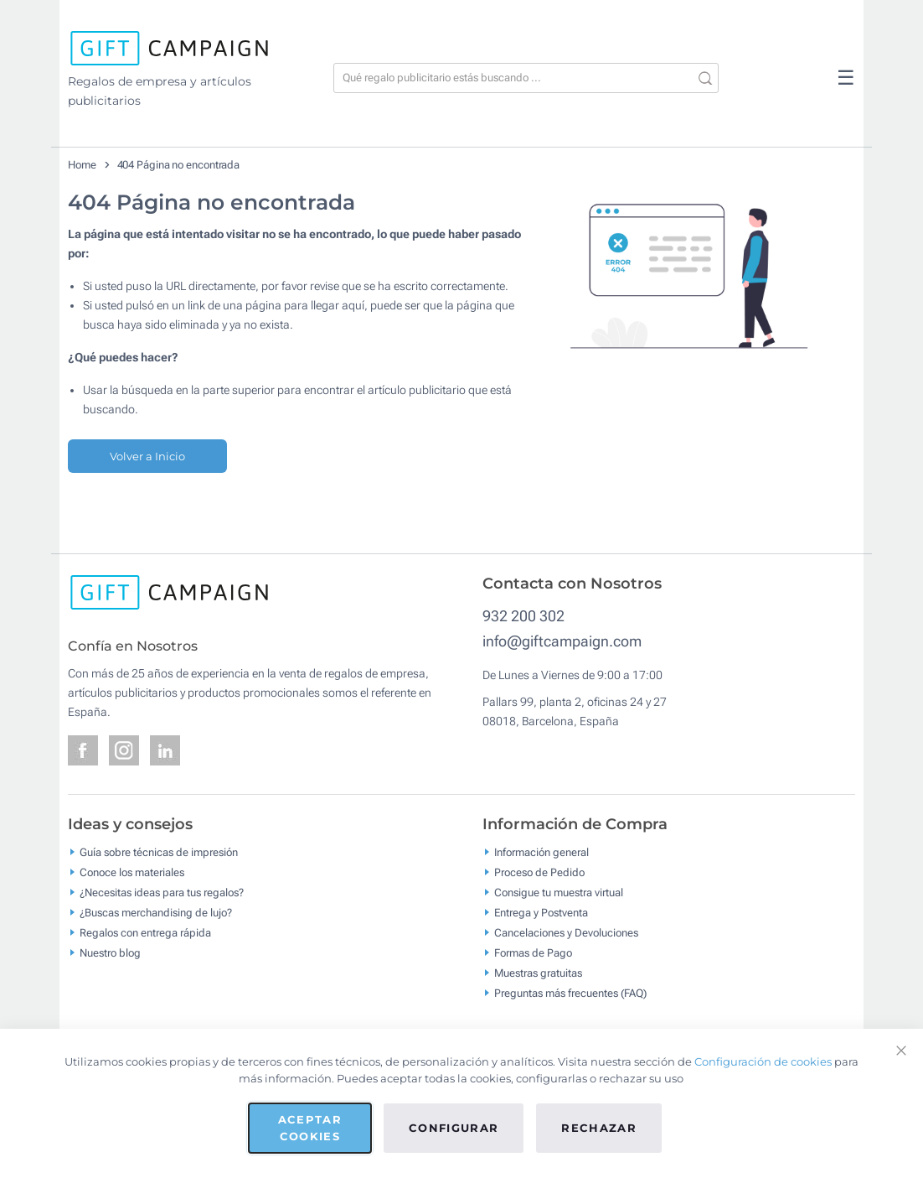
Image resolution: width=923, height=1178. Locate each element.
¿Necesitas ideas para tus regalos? (162, 892)
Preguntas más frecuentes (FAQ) (570, 993)
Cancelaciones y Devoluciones (566, 932)
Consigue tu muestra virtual (558, 892)
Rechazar (599, 1127)
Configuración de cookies (763, 1061)
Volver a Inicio (147, 456)
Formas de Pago (533, 953)
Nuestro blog (110, 953)
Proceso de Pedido (539, 872)
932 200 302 (523, 616)
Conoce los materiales (132, 872)
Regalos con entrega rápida (145, 932)
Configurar (454, 1127)
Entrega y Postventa (541, 912)
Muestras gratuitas (538, 973)
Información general (541, 852)
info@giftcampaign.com (562, 641)
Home (82, 164)
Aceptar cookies (310, 1128)
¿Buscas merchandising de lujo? (156, 912)
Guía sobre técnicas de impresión (159, 852)
